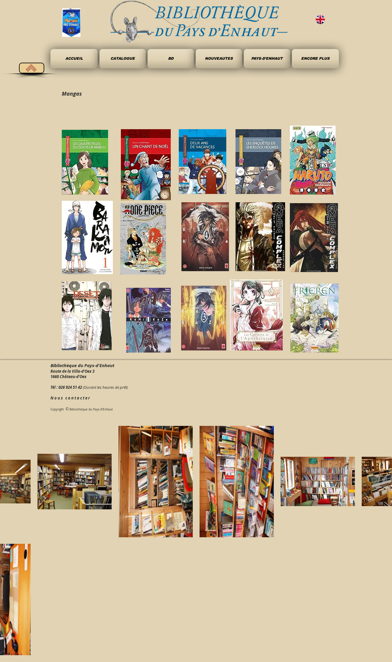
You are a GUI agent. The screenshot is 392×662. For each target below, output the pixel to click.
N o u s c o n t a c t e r (70, 398)
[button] (171, 58)
